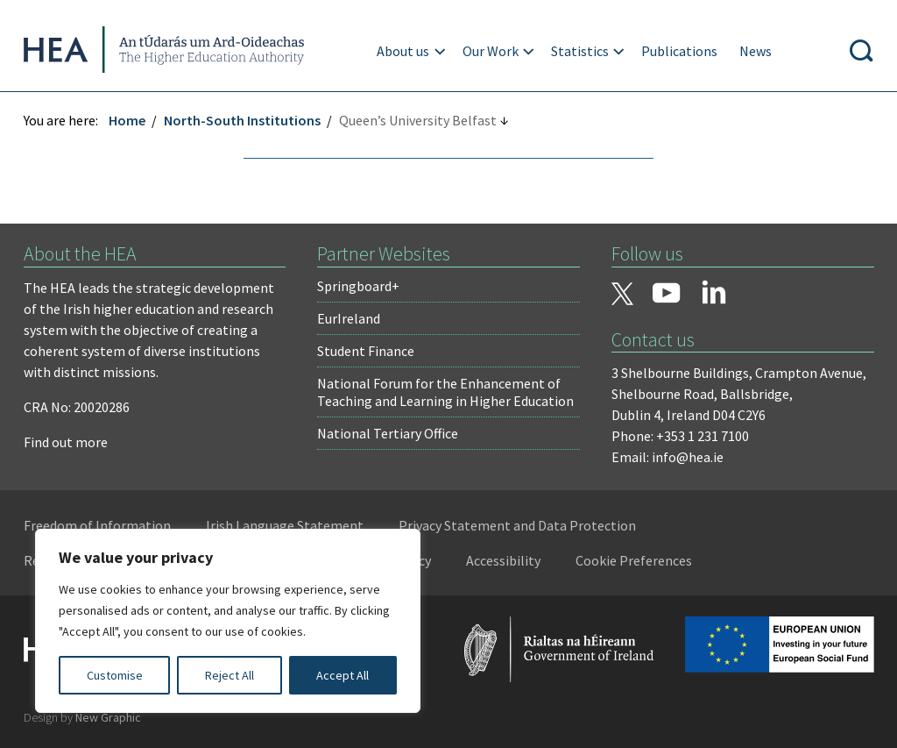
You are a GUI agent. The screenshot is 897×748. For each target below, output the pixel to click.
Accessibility (506, 560)
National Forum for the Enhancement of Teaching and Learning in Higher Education (446, 392)
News (756, 51)
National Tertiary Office (388, 433)
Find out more (68, 442)
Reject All (229, 675)
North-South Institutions (244, 120)
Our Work (491, 51)
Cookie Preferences (636, 560)
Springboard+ (359, 286)
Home (129, 120)
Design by (85, 716)
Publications (680, 51)
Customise (115, 675)
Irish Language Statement (287, 525)
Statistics (581, 51)
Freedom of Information (99, 525)
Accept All (342, 675)
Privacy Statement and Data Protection (520, 525)
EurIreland (349, 318)
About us (404, 51)
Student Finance (366, 351)
